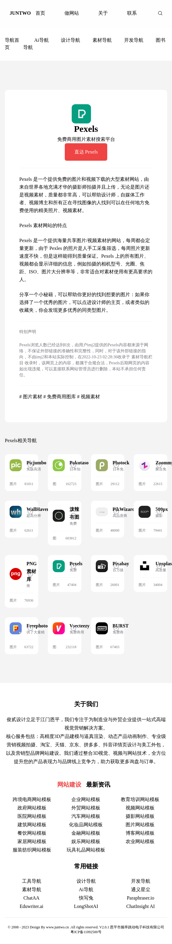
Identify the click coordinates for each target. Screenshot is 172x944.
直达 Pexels (86, 151)
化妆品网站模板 (86, 824)
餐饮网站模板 (31, 833)
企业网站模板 (85, 799)
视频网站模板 (140, 807)
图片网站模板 (140, 824)
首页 (40, 13)
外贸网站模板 (85, 807)
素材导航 (102, 40)
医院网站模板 (31, 816)
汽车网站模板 (85, 816)
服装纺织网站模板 (32, 849)
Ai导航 (41, 40)
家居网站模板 (31, 841)
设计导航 (70, 40)
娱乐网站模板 (85, 841)
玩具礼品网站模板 (86, 849)
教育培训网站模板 (140, 799)
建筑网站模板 (31, 824)
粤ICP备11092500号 (85, 932)
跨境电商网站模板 (32, 799)
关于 (103, 13)
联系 (132, 13)
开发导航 (133, 40)
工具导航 (31, 881)
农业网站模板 (140, 841)
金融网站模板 (85, 833)
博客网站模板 (140, 833)
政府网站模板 (31, 807)
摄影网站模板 (140, 816)
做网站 (71, 13)
